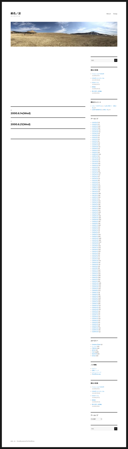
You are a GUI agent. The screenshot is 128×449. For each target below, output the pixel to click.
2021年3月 (95, 137)
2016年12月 (95, 165)
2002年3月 (95, 255)
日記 (93, 352)
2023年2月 (95, 126)
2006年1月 (95, 197)
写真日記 (94, 348)
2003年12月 (95, 216)
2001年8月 (95, 268)
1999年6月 (95, 317)
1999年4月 (95, 320)
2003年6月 (95, 227)
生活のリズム (95, 82)
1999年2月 (95, 324)
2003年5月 (95, 229)
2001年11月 (95, 262)
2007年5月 (95, 189)
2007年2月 (95, 193)
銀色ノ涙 (16, 13)
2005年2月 (95, 206)
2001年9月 (95, 266)
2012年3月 (95, 180)
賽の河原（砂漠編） (97, 91)
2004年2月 (95, 212)
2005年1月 (95, 208)
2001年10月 (95, 264)
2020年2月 (95, 143)
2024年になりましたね (98, 78)
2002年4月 (95, 253)
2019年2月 (95, 150)
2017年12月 (95, 158)
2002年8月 (95, 246)
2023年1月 (95, 128)
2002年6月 (95, 249)
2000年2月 (95, 302)
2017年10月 (95, 161)
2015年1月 (95, 171)
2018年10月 (95, 154)
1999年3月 (95, 322)
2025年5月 (95, 122)
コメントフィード (96, 372)
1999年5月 (95, 318)
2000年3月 (95, 300)
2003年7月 (95, 225)
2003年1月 (95, 236)
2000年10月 (95, 287)
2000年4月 (95, 298)
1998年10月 (95, 331)
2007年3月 (95, 191)
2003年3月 (95, 232)
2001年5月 (95, 274)
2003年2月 (95, 234)
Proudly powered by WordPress (25, 441)
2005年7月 (95, 199)
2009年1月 (95, 186)
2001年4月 (95, 275)
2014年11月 (95, 175)
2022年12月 (95, 130)
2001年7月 (95, 270)
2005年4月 (95, 203)
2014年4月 (95, 176)
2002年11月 (95, 240)
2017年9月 (95, 163)
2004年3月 (95, 210)
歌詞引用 (94, 354)
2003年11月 (95, 217)
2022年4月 (95, 133)
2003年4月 (95, 231)
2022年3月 (95, 135)
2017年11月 (95, 160)
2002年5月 (95, 251)
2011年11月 (95, 182)
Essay (115, 14)
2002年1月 (95, 259)
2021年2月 (95, 139)
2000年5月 (95, 296)
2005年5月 (95, 201)
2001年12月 (95, 260)
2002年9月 (95, 244)
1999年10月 (95, 309)
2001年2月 (95, 279)
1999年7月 (95, 315)
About (108, 14)
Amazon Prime (96, 344)
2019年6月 (95, 148)
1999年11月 (95, 307)
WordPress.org (96, 374)
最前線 (94, 87)
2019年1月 (95, 152)
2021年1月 (95, 141)
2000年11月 (95, 285)
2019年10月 (95, 147)
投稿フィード (95, 370)
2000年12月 (95, 283)
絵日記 (94, 355)
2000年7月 (95, 292)
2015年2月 (95, 169)
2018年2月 (95, 156)
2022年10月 (95, 132)
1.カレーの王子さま (97, 106)
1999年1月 (95, 326)
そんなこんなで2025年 (98, 74)
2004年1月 (95, 214)
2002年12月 (95, 238)
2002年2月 (95, 257)
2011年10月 (95, 184)
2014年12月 (95, 173)
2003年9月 (95, 221)
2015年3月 (95, 167)
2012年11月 (95, 178)
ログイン (94, 368)
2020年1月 (95, 145)
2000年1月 (95, 303)
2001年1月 (95, 281)
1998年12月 (95, 328)
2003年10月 (95, 219)
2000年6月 (95, 294)
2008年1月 (95, 188)
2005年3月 (95, 204)
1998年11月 (95, 330)
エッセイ (94, 346)
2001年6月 (95, 272)
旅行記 (94, 350)
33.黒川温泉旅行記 (97, 109)
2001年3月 (95, 277)
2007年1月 (95, 195)
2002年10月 (95, 242)
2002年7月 (95, 247)
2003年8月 (95, 223)
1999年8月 (95, 313)
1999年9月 (95, 311)
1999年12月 (95, 305)
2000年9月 (95, 288)
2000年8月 (95, 290)
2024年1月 (95, 124)
